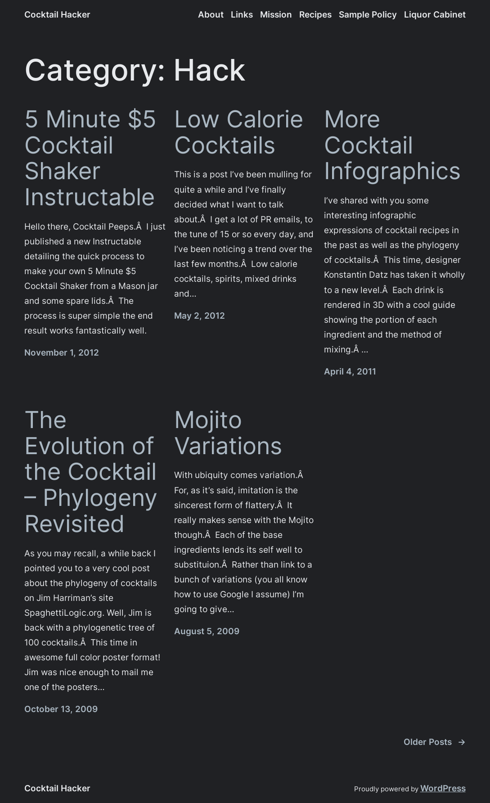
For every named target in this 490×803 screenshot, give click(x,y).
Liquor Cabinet (435, 14)
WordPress (443, 788)
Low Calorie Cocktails (238, 132)
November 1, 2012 (61, 352)
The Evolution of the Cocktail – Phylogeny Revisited (90, 472)
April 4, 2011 (350, 371)
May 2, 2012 (199, 315)
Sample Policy (368, 14)
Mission (276, 14)
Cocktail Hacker (57, 14)
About (211, 14)
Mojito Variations (228, 433)
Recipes (315, 14)
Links (242, 14)
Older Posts (435, 742)
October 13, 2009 (61, 709)
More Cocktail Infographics (392, 145)
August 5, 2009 (206, 631)
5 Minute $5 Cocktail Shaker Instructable (90, 158)
